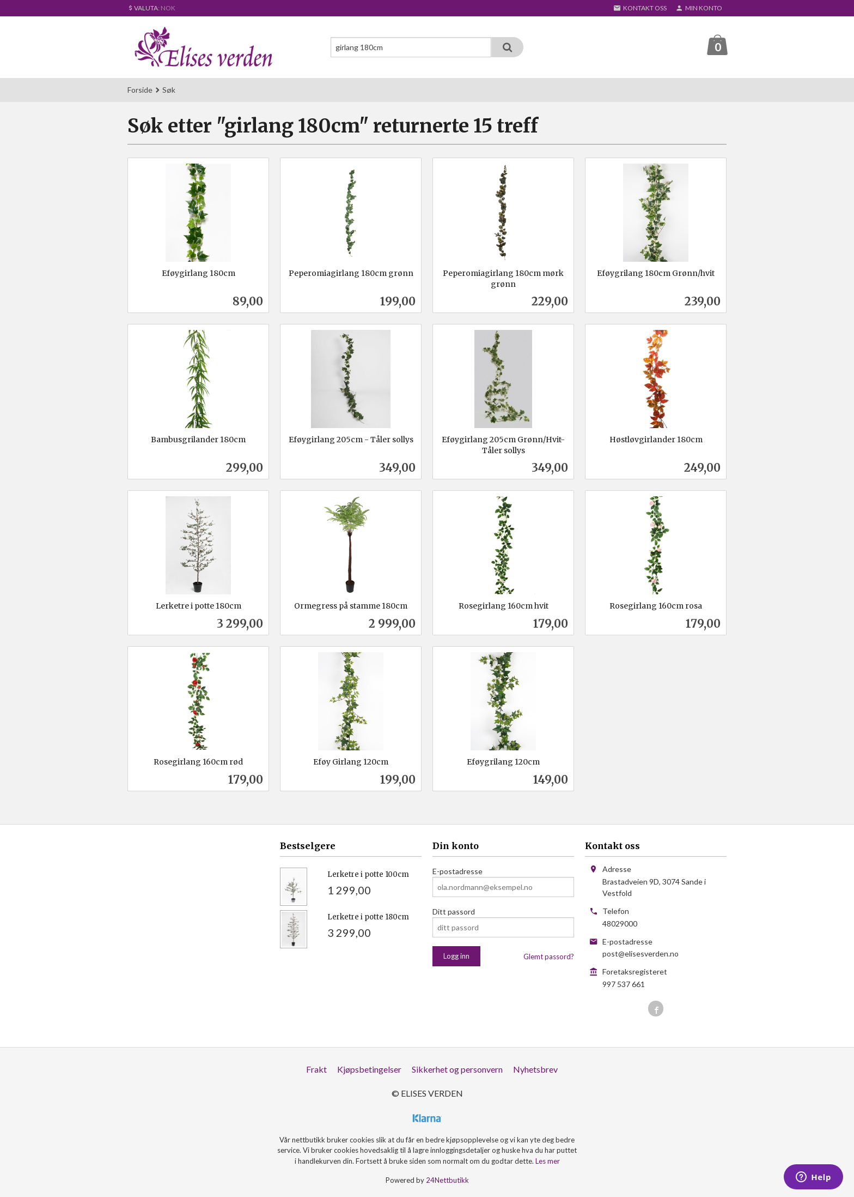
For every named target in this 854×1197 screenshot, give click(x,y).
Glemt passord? (548, 956)
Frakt (316, 1069)
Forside (139, 89)
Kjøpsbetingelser (369, 1069)
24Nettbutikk (447, 1180)
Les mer (547, 1161)
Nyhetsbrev (535, 1069)
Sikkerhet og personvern (457, 1069)
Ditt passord (453, 911)
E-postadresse (457, 871)
